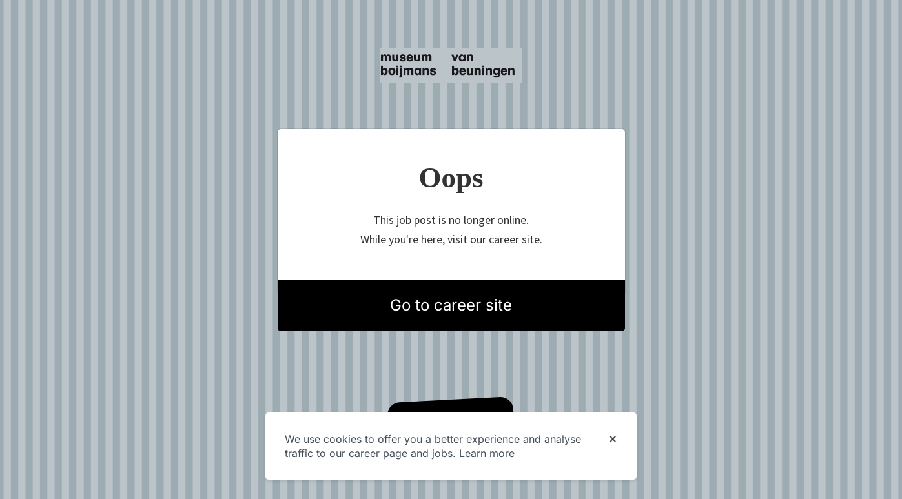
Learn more (487, 453)
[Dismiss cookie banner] (612, 439)
